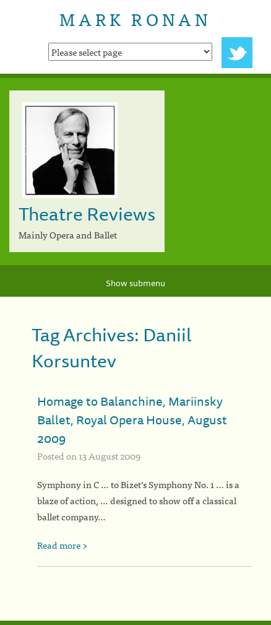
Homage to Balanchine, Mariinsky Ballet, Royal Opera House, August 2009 (132, 419)
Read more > (62, 545)
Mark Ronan (135, 18)
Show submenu (135, 283)
